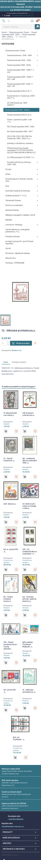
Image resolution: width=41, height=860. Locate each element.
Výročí (8, 248)
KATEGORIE (8, 43)
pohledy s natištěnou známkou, (20, 143)
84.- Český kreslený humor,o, (8, 599)
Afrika (7, 174)
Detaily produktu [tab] (19, 362)
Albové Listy (10, 258)
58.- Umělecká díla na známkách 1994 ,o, (29, 460)
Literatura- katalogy (13, 224)
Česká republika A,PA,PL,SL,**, (19, 91)
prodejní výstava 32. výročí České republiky (19, 242)
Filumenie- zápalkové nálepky (17, 253)
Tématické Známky (13, 200)
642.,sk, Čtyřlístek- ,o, (19, 738)
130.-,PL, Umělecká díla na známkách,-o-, (29, 551)
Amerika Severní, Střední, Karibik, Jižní (19, 180)
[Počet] (4, 343)
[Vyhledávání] (20, 26)
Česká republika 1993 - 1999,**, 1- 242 (21, 71)
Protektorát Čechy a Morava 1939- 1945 (19, 163)
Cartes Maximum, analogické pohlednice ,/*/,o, (17, 230)
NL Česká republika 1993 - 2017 (19, 131)
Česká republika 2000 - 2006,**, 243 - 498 (20, 78)
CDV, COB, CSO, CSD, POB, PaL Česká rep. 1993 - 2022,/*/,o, (19, 137)
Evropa (8, 169)
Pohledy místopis (12, 236)
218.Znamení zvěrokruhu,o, (28, 414)
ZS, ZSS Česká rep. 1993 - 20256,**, (17, 104)
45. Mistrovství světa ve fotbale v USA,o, (29, 506)
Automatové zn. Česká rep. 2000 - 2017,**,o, (21, 97)
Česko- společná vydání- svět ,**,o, (19, 120)
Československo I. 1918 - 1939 (19, 55)
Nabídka (8, 220)
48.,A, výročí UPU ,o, (10, 550)
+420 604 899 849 (31, 13)
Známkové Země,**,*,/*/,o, (16, 195)
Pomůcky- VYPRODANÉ (14, 263)
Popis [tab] (5, 362)
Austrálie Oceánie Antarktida (17, 191)
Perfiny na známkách (14, 205)
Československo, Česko (15, 50)
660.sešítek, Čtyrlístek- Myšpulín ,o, (27, 644)
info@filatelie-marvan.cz (22, 15)
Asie (7, 186)
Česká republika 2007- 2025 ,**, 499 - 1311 (20, 85)
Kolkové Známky (12, 210)
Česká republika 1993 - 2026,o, (17, 110)
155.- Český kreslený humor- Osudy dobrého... (10, 645)
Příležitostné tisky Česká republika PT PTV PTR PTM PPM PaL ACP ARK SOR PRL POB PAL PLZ (21, 150)
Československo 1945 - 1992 (19, 60)
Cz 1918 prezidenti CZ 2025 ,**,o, (21, 157)
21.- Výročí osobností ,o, (9, 459)
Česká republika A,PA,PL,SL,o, (19, 115)
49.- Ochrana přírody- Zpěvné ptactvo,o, (29, 599)
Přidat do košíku (23, 343)
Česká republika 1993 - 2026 (19, 65)
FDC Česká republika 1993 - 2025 (20, 126)
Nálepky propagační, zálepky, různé (20, 215)
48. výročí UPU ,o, (9, 691)
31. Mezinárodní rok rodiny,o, (10, 414)
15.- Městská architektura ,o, (29, 691)
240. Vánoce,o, (9, 504)
